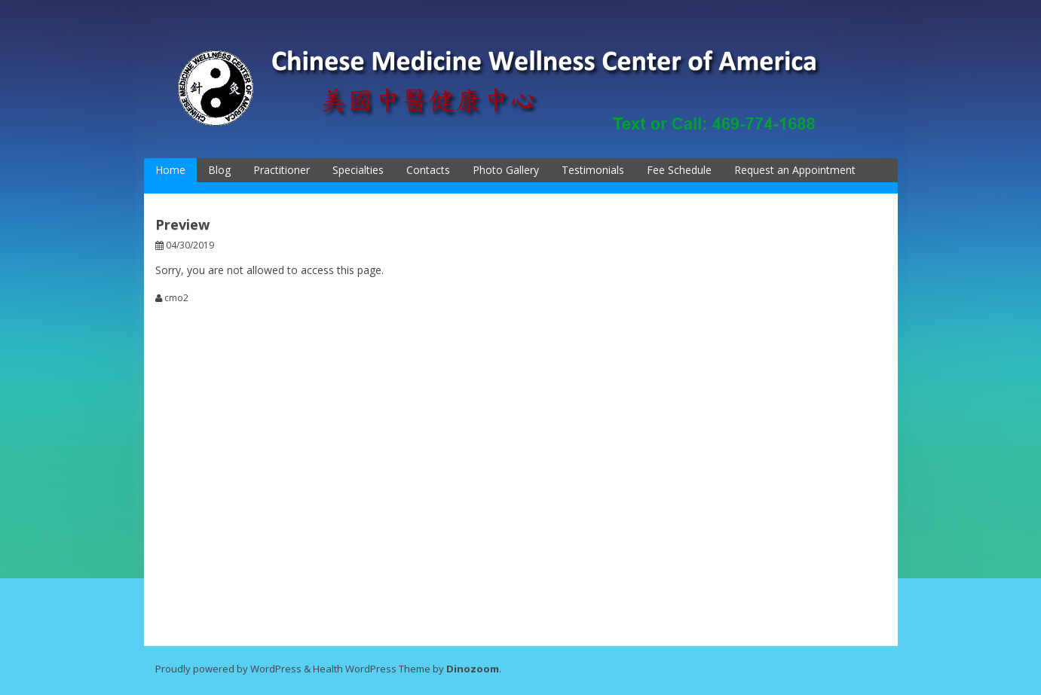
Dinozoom (472, 668)
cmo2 (176, 298)
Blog (219, 170)
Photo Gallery (506, 170)
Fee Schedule (679, 170)
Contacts (428, 170)
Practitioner (281, 170)
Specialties (358, 170)
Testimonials (593, 170)
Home (170, 170)
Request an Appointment (795, 170)
